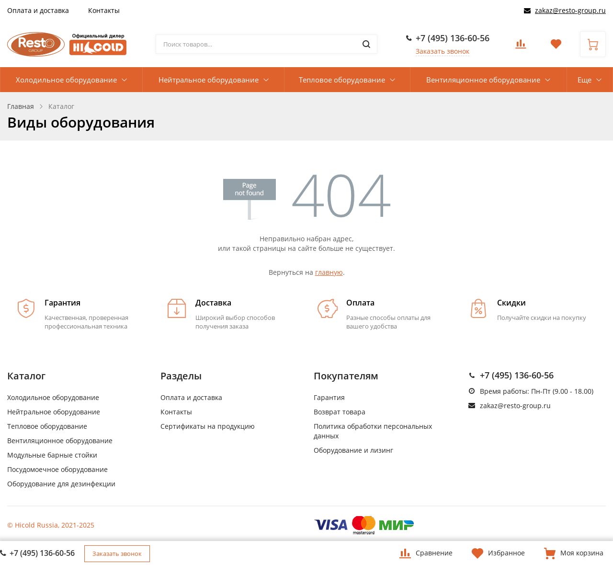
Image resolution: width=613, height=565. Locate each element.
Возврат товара (339, 411)
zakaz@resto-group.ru (570, 10)
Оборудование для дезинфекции (61, 483)
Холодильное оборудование (66, 79)
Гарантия (329, 397)
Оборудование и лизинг (353, 450)
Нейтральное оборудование (209, 79)
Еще (584, 79)
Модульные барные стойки (52, 454)
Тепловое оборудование (342, 79)
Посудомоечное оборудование (57, 469)
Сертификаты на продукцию (207, 426)
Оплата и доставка (38, 10)
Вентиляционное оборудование (483, 79)
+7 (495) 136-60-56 (452, 38)
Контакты (104, 10)
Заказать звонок (442, 51)
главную (329, 272)
